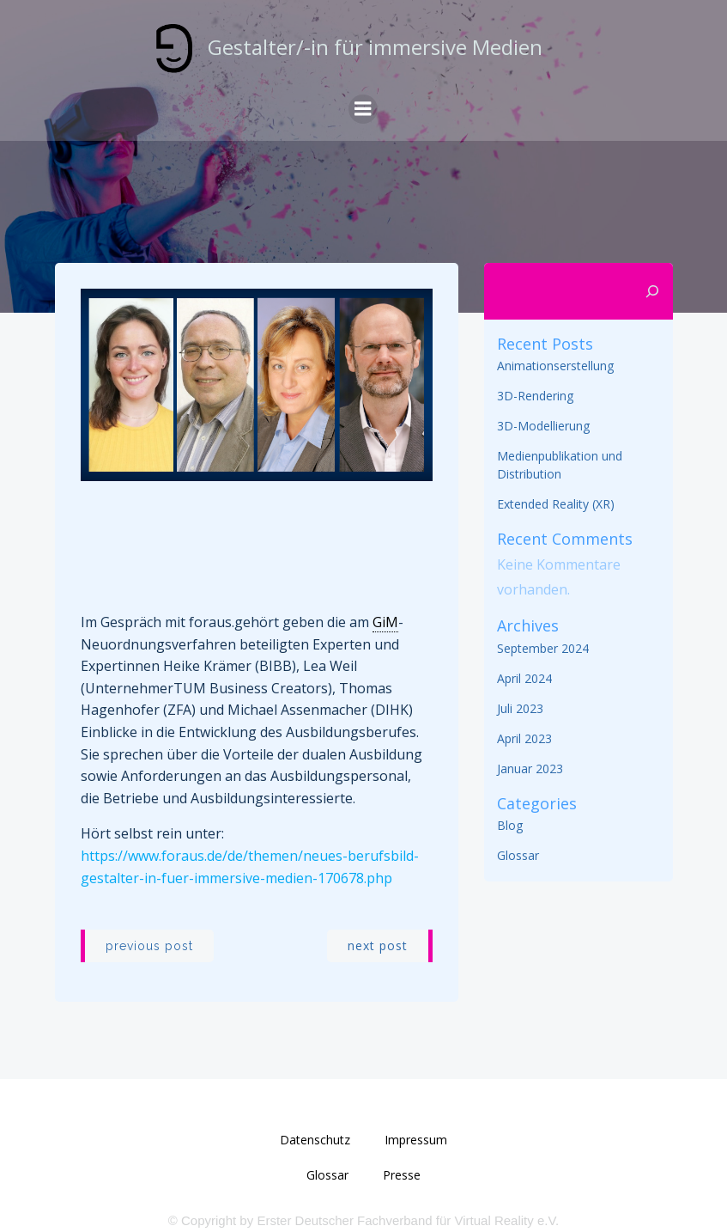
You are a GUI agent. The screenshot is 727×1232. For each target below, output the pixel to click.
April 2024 (524, 678)
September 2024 (543, 648)
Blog (510, 825)
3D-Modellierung (543, 426)
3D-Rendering (535, 395)
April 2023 (524, 738)
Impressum (416, 1139)
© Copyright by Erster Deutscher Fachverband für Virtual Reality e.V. (363, 1220)
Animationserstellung (555, 365)
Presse (402, 1175)
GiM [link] (385, 622)
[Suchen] (652, 291)
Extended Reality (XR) (556, 504)
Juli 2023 (520, 708)
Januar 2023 (530, 768)
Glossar (518, 855)
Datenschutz (315, 1139)
